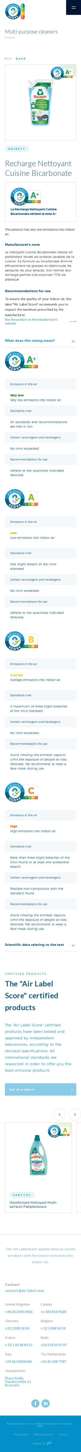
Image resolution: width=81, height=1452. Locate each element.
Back (21, 58)
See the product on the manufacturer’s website (31, 321)
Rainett (16, 148)
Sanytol (22, 1195)
